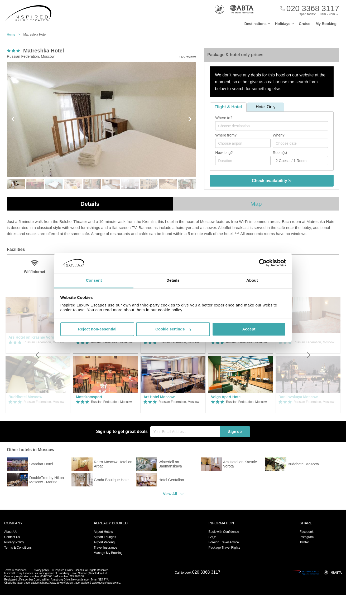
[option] (105, 354)
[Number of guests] (300, 160)
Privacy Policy (14, 542)
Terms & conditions (15, 570)
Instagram (307, 537)
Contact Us (12, 537)
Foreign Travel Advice (223, 542)
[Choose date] (300, 143)
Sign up (235, 432)
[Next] (308, 354)
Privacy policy (41, 570)
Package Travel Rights (224, 547)
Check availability (272, 180)
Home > (14, 34)
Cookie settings (173, 329)
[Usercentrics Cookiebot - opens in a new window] (263, 263)
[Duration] (243, 160)
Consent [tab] (94, 280)
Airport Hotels (103, 532)
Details (89, 204)
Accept (248, 329)
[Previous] (38, 354)
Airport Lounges (105, 537)
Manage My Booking (108, 553)
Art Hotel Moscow (159, 397)
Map (256, 204)
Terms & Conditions (18, 547)
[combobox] (271, 125)
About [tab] (252, 280)
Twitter (304, 542)
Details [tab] (173, 280)
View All (170, 494)
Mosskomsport (89, 397)
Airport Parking (104, 542)
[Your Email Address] (185, 431)
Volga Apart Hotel (226, 397)
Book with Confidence (223, 532)
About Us (10, 532)
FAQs (212, 537)
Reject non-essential (97, 329)
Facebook (307, 532)
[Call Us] (309, 8)
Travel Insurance (105, 547)
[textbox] (274, 126)
